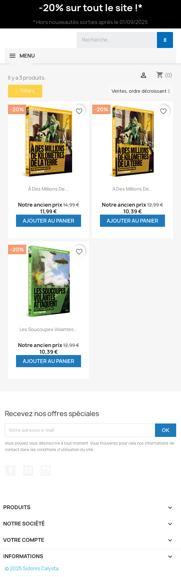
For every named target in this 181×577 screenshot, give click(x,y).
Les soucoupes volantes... (49, 329)
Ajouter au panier (48, 220)
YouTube (28, 470)
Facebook (10, 470)
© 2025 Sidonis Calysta (32, 568)
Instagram (46, 470)
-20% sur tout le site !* (91, 7)
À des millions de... (48, 189)
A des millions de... (132, 189)
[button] (25, 91)
